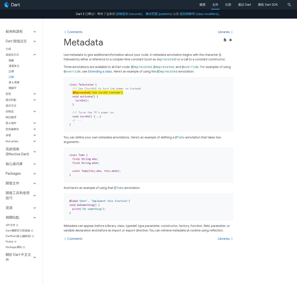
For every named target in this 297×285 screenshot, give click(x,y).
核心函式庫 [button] (14, 164)
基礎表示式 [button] (12, 54)
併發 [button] (8, 135)
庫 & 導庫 (14, 82)
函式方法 (11, 105)
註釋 (11, 71)
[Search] (290, 4)
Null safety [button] (12, 141)
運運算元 (14, 66)
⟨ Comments (73, 32)
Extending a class (100, 71)
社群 (228, 5)
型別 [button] (8, 94)
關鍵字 (13, 88)
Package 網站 (15, 247)
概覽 (202, 5)
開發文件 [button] (12, 183)
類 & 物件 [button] (11, 123)
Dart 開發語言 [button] (16, 41)
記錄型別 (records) (129, 14)
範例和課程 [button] (14, 31)
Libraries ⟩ (225, 32)
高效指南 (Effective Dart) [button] (17, 151)
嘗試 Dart (244, 5)
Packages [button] (13, 173)
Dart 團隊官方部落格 (19, 230)
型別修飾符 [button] (12, 129)
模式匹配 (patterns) (159, 14)
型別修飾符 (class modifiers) (199, 14)
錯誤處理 (11, 117)
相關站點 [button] (12, 217)
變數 (11, 60)
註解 (11, 77)
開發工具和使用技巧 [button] (18, 195)
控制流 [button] (10, 111)
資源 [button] (9, 208)
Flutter (11, 241)
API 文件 (12, 225)
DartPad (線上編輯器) (20, 236)
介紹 (8, 49)
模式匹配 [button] (11, 100)
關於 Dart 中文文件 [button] (18, 257)
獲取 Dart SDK (268, 5)
